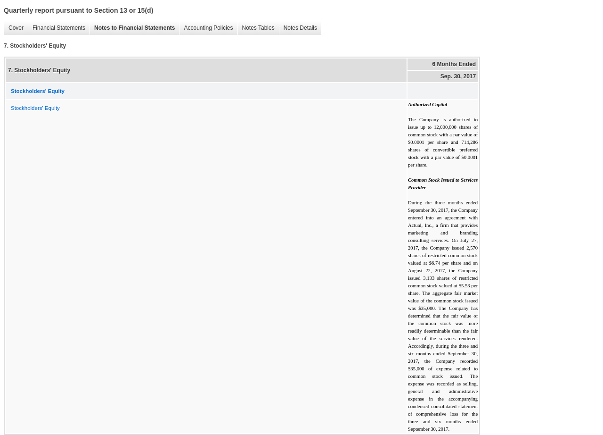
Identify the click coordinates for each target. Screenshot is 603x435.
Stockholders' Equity (35, 108)
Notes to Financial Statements (132, 28)
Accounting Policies (206, 28)
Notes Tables (256, 28)
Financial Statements (56, 28)
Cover (14, 28)
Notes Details (298, 28)
